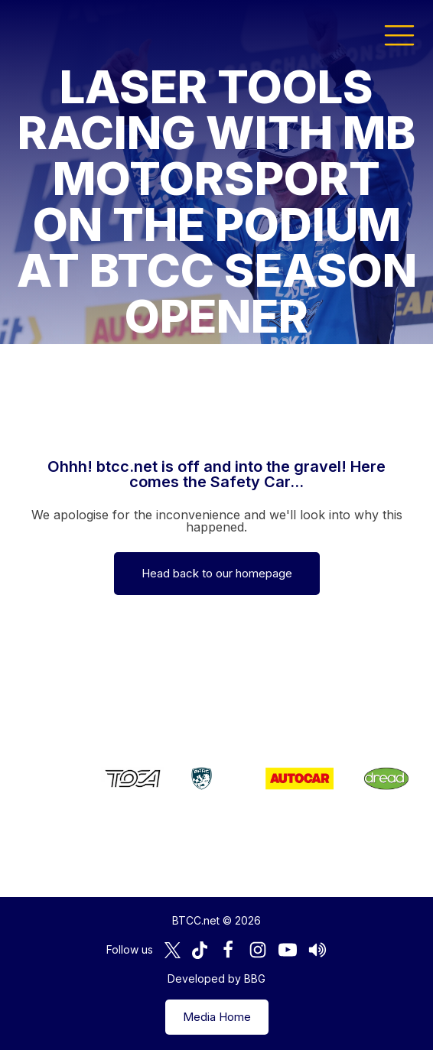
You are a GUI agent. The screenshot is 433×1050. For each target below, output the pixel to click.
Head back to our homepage (217, 573)
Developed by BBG (216, 978)
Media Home (217, 1016)
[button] (399, 34)
